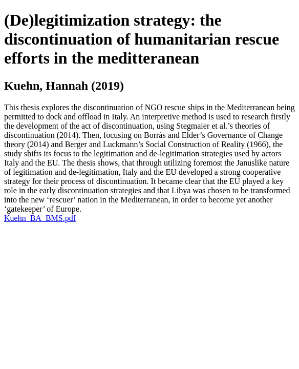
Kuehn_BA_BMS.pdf (40, 218)
